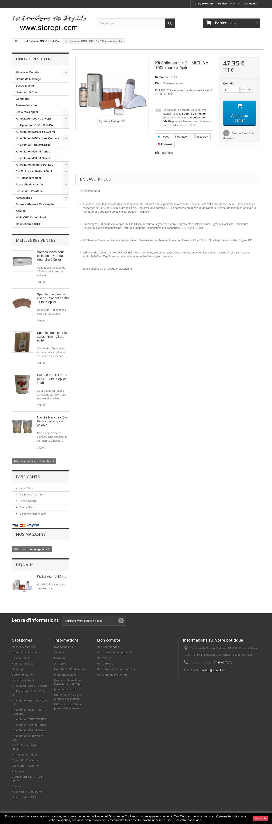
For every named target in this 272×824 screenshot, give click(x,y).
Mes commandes (108, 647)
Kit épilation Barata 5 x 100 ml (35, 131)
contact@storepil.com (214, 670)
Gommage (22, 98)
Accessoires (24, 197)
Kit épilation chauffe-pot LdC (35, 164)
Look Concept (28, 500)
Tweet (163, 136)
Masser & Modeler (27, 72)
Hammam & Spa (26, 92)
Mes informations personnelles (117, 669)
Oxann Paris (27, 507)
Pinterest (165, 144)
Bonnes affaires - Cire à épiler (35, 204)
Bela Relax (26, 488)
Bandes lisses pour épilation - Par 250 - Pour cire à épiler (51, 255)
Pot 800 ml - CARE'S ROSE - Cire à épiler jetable (52, 378)
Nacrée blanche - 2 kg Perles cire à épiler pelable (52, 421)
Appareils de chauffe (29, 184)
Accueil (21, 210)
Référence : (162, 77)
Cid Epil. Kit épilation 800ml (34, 171)
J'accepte (260, 818)
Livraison (60, 658)
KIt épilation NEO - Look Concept (37, 138)
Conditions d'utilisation (69, 669)
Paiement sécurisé (66, 689)
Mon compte (108, 640)
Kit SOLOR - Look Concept (33, 118)
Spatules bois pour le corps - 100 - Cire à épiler (52, 336)
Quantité (228, 83)
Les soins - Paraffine (29, 191)
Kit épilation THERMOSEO (33, 145)
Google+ (201, 136)
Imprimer (167, 152)
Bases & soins (25, 85)
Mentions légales (65, 674)
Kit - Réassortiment (28, 177)
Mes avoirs (104, 658)
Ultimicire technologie (32, 513)
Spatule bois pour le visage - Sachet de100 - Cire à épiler (53, 298)
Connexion (251, 3)
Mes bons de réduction (112, 674)
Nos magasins (30, 534)
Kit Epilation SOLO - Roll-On (34, 125)
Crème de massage (28, 79)
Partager (181, 136)
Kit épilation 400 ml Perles (33, 151)
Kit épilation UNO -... (51, 576)
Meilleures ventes (35, 240)
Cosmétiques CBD (28, 224)
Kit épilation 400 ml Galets (33, 158)
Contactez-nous (203, 3)
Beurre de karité (26, 105)
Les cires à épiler (27, 112)
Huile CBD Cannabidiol (31, 217)
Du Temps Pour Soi (31, 494)
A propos (60, 663)
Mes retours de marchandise (115, 652)
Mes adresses (106, 663)
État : (158, 83)
